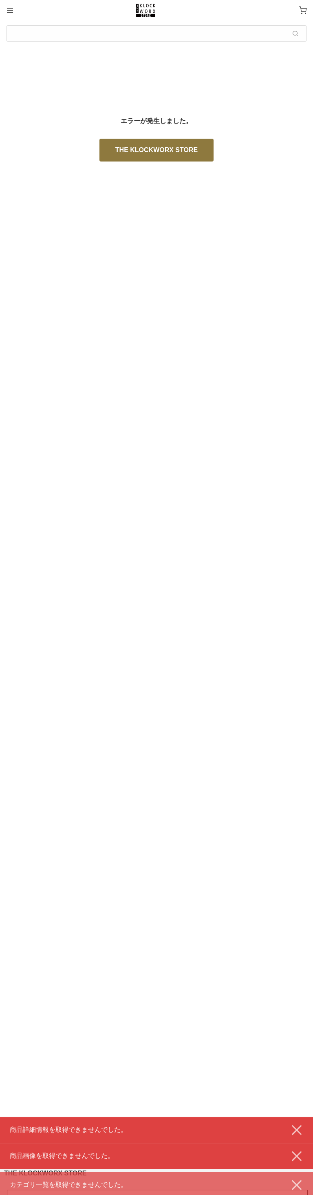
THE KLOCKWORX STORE (156, 149)
